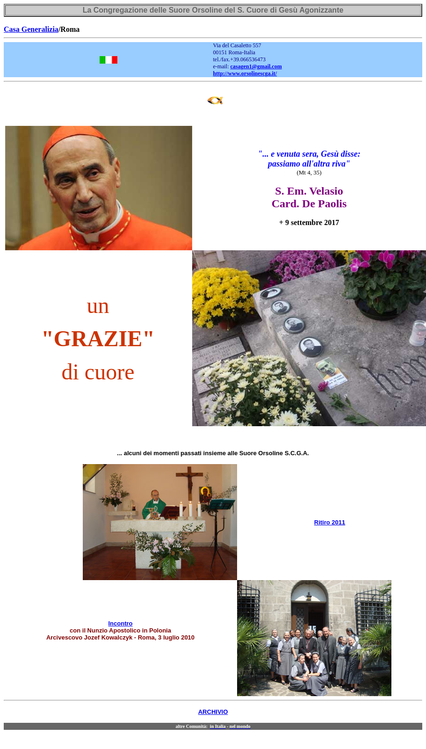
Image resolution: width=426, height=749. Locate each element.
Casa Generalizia (31, 29)
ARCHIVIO (213, 711)
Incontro (120, 623)
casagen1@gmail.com (256, 66)
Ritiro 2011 (329, 522)
